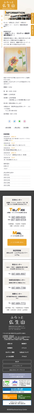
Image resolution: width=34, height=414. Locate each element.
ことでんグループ (17, 367)
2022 (5, 185)
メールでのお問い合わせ (17, 242)
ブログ (5, 169)
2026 (5, 175)
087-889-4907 (18, 274)
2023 (5, 183)
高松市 (17, 362)
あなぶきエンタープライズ (17, 371)
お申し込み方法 (32, 19)
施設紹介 (24, 344)
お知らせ (6, 166)
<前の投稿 (8, 127)
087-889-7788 (18, 287)
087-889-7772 (18, 303)
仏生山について (24, 353)
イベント (24, 349)
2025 (5, 178)
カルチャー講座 (10, 353)
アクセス (24, 357)
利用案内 (10, 349)
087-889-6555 (18, 217)
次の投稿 (25, 127)
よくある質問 (10, 357)
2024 (5, 180)
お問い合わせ (32, 31)
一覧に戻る (17, 127)
